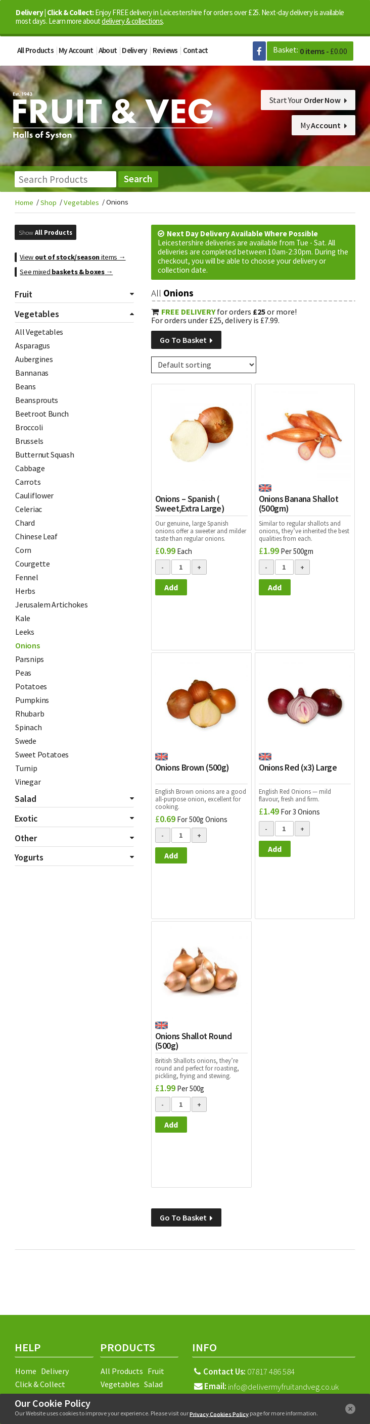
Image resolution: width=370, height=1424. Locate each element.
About (108, 50)
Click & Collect (40, 1234)
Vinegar (27, 782)
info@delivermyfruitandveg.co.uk (283, 1236)
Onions (27, 645)
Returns (56, 1312)
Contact (195, 50)
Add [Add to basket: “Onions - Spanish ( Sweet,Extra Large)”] (171, 587)
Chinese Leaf (36, 536)
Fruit (156, 1220)
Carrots (27, 482)
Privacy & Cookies (45, 1299)
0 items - (323, 51)
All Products (35, 50)
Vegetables (81, 202)
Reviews (165, 50)
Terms (26, 1312)
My (320, 125)
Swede (25, 741)
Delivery (134, 50)
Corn (23, 550)
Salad (153, 1234)
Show (45, 232)
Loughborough (227, 1388)
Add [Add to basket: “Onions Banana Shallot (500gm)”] (275, 587)
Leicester (172, 1388)
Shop (48, 202)
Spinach (28, 727)
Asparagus (32, 345)
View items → (72, 257)
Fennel (26, 577)
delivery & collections (132, 21)
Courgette (32, 563)
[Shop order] (203, 365)
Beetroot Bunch (42, 414)
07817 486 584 (244, 1221)
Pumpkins (32, 700)
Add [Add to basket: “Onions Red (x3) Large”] (275, 799)
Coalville (37, 1388)
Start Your (305, 100)
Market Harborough (299, 1388)
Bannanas (32, 373)
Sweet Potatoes (42, 754)
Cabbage (29, 468)
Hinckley (126, 1388)
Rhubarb (29, 713)
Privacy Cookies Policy (219, 1414)
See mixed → (66, 271)
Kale (22, 618)
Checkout (31, 1260)
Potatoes (31, 686)
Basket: (285, 51)
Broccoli (29, 427)
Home (24, 202)
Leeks (24, 632)
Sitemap (62, 1286)
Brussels (29, 441)
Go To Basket (186, 340)
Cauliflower (34, 495)
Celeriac (28, 509)
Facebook (119, 1291)
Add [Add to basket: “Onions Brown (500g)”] (171, 805)
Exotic (111, 1247)
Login (25, 1325)
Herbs (25, 591)
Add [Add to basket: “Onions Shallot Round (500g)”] (171, 1024)
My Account (76, 50)
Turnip (26, 768)
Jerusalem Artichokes (51, 604)
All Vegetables (39, 332)
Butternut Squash (44, 454)
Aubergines (34, 359)
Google (159, 1291)
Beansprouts (36, 400)
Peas (23, 673)
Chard (25, 523)
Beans (25, 386)
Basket (53, 1247)
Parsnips (29, 659)
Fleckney (82, 1388)
